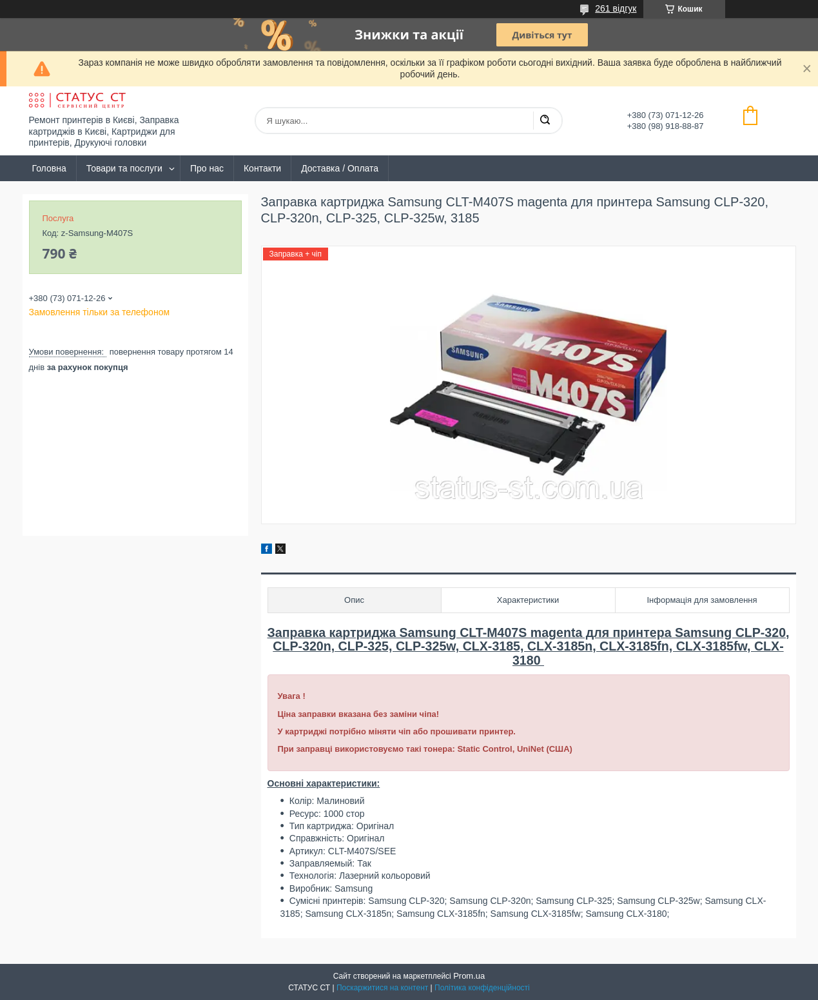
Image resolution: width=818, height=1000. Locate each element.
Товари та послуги (124, 168)
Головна (49, 168)
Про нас (207, 168)
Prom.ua (469, 976)
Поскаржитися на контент (382, 987)
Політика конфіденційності (482, 987)
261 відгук (615, 8)
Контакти (262, 168)
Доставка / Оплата (339, 168)
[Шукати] (544, 121)
